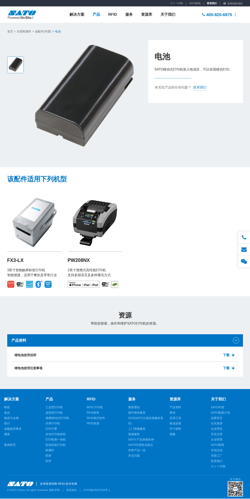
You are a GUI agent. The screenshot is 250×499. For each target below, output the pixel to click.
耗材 (48, 456)
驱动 (172, 413)
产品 (96, 14)
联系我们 (212, 3)
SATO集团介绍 (220, 413)
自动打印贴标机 (55, 434)
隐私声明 (54, 490)
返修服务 (134, 434)
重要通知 (134, 407)
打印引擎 (51, 429)
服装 (7, 434)
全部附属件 (24, 31)
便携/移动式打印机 (57, 418)
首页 (10, 31)
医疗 (7, 423)
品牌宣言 (216, 418)
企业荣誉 (216, 440)
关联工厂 (216, 456)
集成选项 (175, 423)
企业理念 (216, 429)
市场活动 (216, 450)
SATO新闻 (195, 3)
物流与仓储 (11, 418)
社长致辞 (216, 423)
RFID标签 (93, 413)
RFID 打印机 (95, 407)
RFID (112, 14)
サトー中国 (176, 3)
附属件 (49, 450)
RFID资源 (93, 423)
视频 (172, 434)
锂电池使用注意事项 (125, 368)
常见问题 (134, 456)
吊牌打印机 (52, 423)
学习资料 (175, 429)
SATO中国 (217, 407)
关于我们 (167, 14)
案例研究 (10, 445)
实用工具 (175, 418)
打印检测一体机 (55, 440)
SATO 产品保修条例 (141, 440)
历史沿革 (216, 434)
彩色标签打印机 (55, 445)
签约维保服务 (137, 413)
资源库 (146, 14)
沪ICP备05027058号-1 (96, 490)
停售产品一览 (137, 450)
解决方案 (76, 14)
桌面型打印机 (54, 413)
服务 (129, 14)
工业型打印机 (54, 407)
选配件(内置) (43, 31)
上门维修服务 (137, 429)
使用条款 (71, 490)
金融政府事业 (13, 429)
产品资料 (175, 407)
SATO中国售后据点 (140, 445)
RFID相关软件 (96, 418)
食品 (7, 413)
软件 (48, 461)
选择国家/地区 (235, 3)
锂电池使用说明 (125, 355)
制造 (7, 407)
